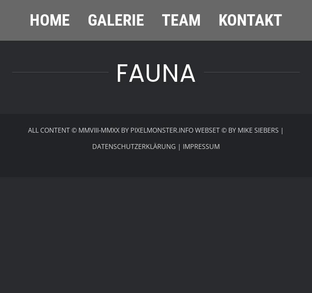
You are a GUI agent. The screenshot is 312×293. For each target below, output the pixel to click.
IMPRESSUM (201, 146)
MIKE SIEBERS (258, 130)
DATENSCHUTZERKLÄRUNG (134, 146)
